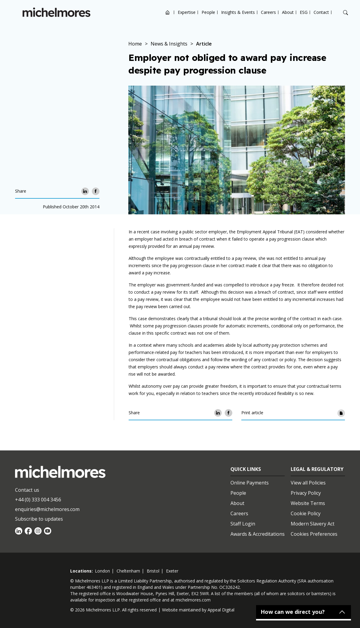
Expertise (187, 12)
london (102, 571)
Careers (268, 12)
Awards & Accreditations (257, 534)
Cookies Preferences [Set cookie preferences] (314, 534)
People (208, 12)
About (288, 12)
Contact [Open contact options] (321, 12)
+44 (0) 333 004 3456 (38, 499)
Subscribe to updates (39, 519)
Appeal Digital (221, 610)
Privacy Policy (306, 493)
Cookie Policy (306, 513)
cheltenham (128, 571)
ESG (304, 12)
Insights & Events (238, 12)
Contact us (27, 490)
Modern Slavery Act (312, 523)
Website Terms (308, 503)
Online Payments (249, 482)
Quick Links (245, 469)
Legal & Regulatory (317, 469)
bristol (153, 571)
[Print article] (341, 413)
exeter (172, 571)
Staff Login (242, 523)
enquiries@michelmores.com (47, 509)
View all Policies (308, 482)
